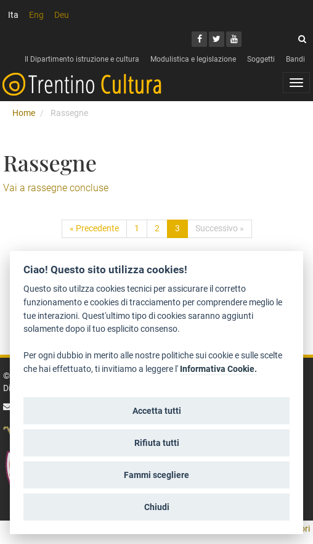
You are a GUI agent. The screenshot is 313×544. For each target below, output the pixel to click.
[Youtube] (234, 39)
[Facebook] (199, 39)
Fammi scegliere (156, 475)
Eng (36, 15)
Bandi (295, 59)
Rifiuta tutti (156, 443)
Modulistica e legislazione (193, 59)
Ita (13, 15)
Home (23, 113)
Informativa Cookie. (218, 369)
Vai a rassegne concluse (55, 188)
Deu (61, 15)
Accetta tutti (156, 411)
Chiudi (156, 507)
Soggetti (261, 59)
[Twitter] (216, 39)
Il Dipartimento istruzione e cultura (82, 59)
